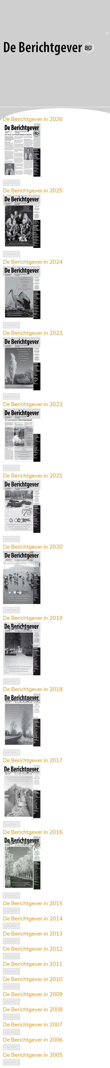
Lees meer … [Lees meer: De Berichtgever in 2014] (11, 926)
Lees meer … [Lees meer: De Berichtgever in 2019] (11, 681)
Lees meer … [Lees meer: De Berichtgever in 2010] (11, 986)
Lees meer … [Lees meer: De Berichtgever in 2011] (11, 971)
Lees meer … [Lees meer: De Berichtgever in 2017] (11, 824)
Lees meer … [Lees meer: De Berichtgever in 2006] (11, 1047)
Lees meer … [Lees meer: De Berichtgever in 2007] (11, 1032)
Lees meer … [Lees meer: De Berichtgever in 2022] (11, 468)
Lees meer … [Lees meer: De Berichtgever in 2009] (11, 1001)
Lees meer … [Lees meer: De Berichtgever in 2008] (11, 1016)
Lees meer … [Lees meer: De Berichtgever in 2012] (11, 956)
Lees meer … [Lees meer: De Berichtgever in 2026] (11, 182)
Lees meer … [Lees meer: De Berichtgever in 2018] (11, 752)
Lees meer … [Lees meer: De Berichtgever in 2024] (11, 325)
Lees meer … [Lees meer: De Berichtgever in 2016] (11, 895)
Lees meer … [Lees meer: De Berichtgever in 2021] (11, 539)
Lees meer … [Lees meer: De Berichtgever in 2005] (11, 1062)
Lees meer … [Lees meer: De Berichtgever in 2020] (11, 610)
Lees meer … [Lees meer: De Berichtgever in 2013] (11, 941)
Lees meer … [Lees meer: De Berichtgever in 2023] (11, 396)
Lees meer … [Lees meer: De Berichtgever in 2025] (11, 254)
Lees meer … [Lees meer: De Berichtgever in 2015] (11, 910)
